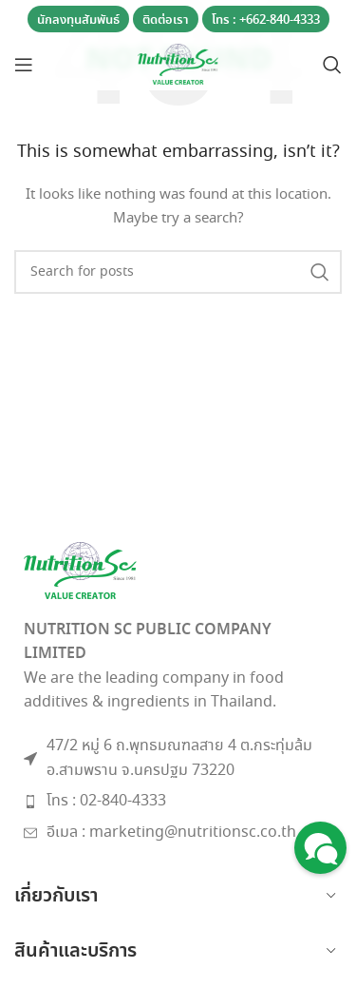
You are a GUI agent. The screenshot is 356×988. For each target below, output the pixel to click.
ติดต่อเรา (165, 20)
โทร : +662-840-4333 (266, 20)
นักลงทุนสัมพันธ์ (78, 20)
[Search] (332, 65)
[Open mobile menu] (24, 65)
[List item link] (178, 801)
